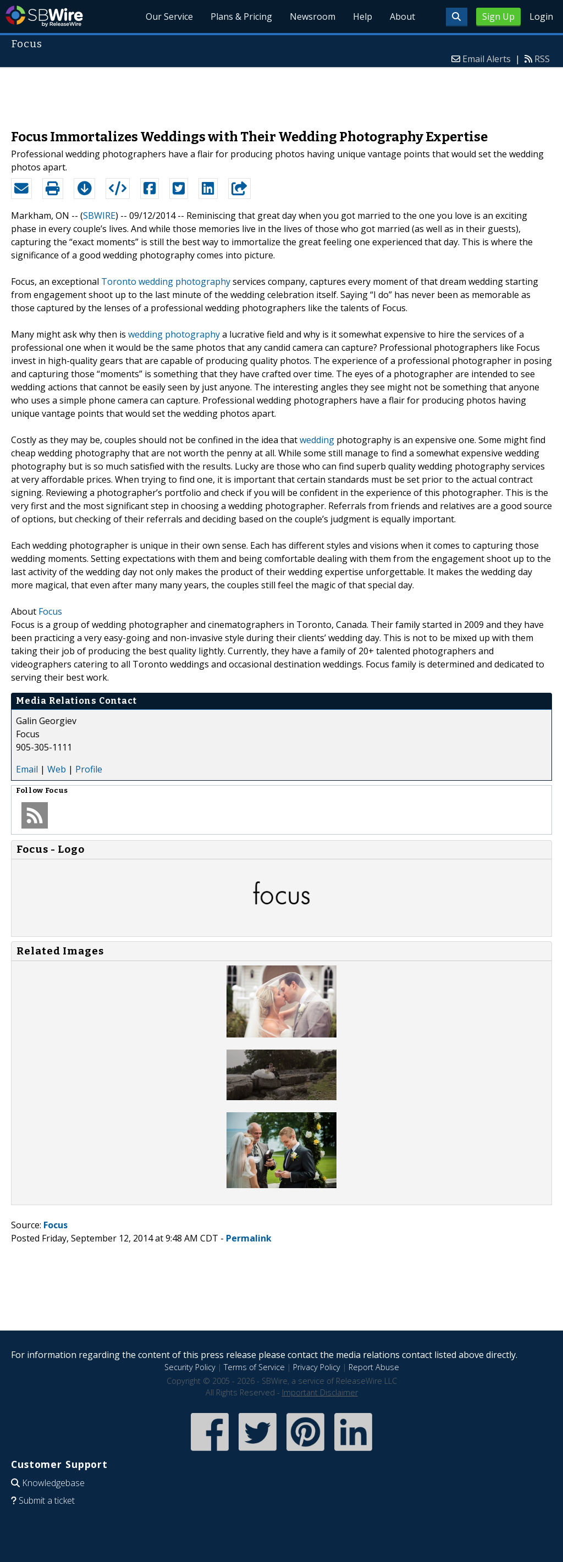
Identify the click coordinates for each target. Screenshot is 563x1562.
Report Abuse (374, 1367)
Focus (50, 611)
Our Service (169, 16)
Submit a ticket (47, 1500)
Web (56, 769)
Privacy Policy (316, 1367)
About (402, 16)
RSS (542, 59)
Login (541, 16)
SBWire (44, 16)
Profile (88, 769)
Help (362, 16)
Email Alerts (486, 59)
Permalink (249, 1238)
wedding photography (174, 334)
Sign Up (498, 16)
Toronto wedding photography (165, 281)
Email (27, 769)
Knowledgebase (53, 1483)
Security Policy (190, 1367)
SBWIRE (99, 215)
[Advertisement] (281, 93)
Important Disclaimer (320, 1392)
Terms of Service (254, 1367)
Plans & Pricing (241, 16)
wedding (317, 440)
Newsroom (312, 16)
